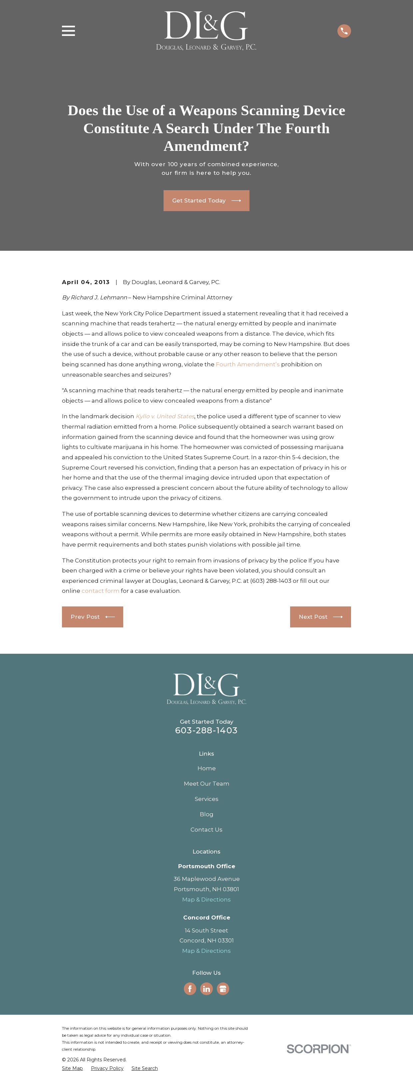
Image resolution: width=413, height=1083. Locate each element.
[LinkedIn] (206, 988)
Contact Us (206, 829)
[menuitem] (72, 1068)
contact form (101, 590)
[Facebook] (190, 988)
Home (207, 768)
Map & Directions (206, 899)
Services (206, 799)
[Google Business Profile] (222, 988)
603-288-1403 (206, 730)
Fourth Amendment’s (248, 364)
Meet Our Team (206, 783)
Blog (206, 814)
